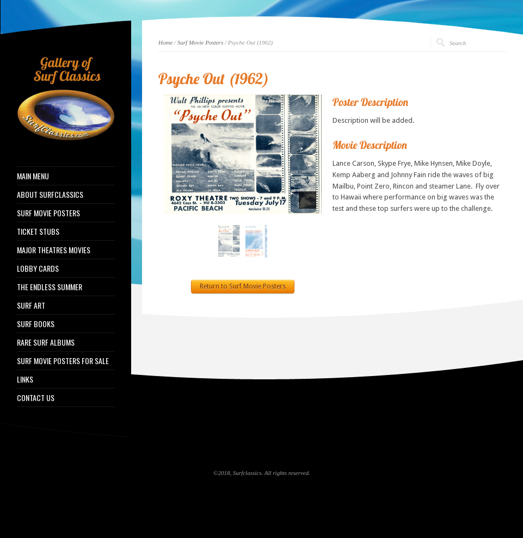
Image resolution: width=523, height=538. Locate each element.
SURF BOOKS (35, 324)
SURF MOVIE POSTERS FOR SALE (63, 361)
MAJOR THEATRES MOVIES (53, 250)
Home (165, 42)
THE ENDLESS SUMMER (49, 287)
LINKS (25, 379)
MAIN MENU (33, 176)
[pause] (307, 200)
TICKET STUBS (38, 231)
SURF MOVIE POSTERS (48, 213)
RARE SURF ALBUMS (46, 342)
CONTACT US (35, 398)
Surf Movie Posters (200, 42)
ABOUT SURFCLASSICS (50, 194)
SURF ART (31, 305)
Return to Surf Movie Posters (243, 286)
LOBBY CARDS (38, 268)
